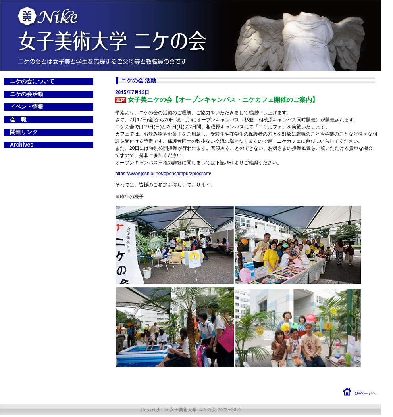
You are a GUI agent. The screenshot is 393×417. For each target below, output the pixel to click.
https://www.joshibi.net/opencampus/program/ (163, 174)
